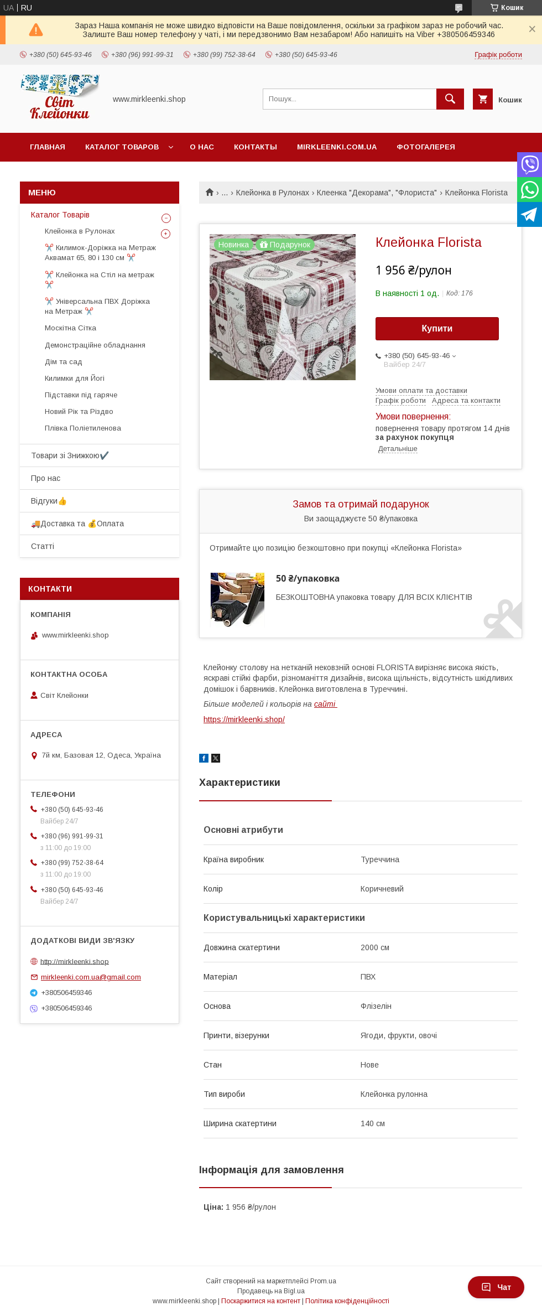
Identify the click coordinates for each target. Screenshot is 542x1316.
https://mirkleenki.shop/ (244, 719)
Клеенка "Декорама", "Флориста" (377, 192)
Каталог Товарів (60, 214)
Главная (47, 147)
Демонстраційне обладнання (95, 345)
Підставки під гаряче (81, 395)
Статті (42, 546)
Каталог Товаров (122, 147)
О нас (202, 147)
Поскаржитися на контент (260, 1301)
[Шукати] (450, 99)
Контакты (255, 147)
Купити (437, 328)
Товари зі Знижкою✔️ (70, 455)
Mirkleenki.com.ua (337, 147)
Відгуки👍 (49, 500)
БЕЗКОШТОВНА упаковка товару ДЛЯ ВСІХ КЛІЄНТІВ (374, 597)
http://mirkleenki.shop (74, 961)
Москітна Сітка (70, 328)
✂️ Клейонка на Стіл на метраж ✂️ (99, 280)
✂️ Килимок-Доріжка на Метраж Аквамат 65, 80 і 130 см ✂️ (100, 252)
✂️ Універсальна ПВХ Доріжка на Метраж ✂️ (97, 306)
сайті (325, 704)
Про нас (45, 478)
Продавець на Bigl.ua (271, 1291)
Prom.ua (323, 1281)
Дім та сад (63, 362)
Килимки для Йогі (75, 378)
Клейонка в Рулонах (272, 192)
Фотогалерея (426, 147)
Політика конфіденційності (347, 1301)
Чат (496, 1287)
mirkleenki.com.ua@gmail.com (91, 977)
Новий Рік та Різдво (79, 411)
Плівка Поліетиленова (83, 428)
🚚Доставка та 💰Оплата (77, 523)
